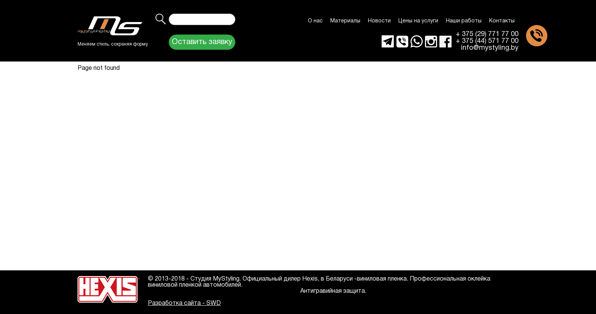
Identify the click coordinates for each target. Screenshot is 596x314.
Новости (379, 21)
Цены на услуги (418, 21)
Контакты (502, 21)
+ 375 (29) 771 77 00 (487, 35)
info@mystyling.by (489, 48)
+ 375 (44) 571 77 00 (487, 41)
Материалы (345, 21)
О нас (315, 21)
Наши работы (464, 21)
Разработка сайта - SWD (184, 303)
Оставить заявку (202, 42)
